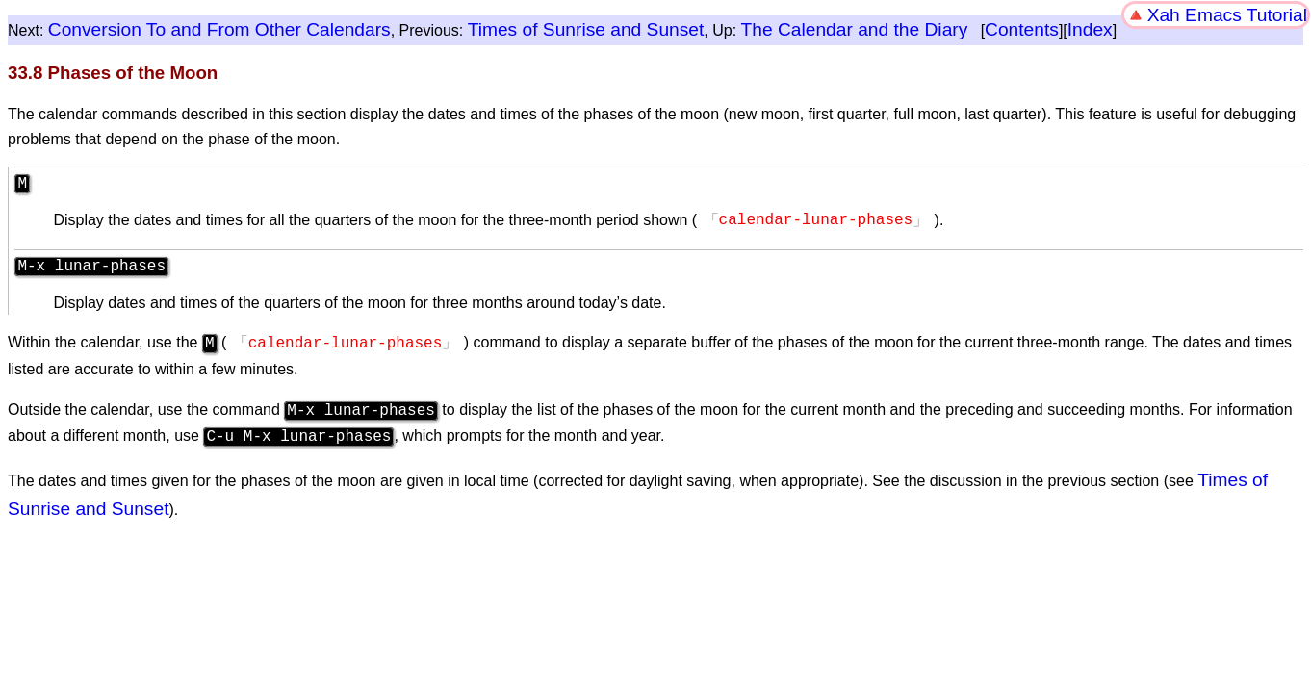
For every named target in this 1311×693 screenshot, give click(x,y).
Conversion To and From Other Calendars (219, 29)
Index (1090, 29)
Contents (1022, 29)
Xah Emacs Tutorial (1227, 15)
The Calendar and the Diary (854, 29)
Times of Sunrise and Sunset (586, 29)
